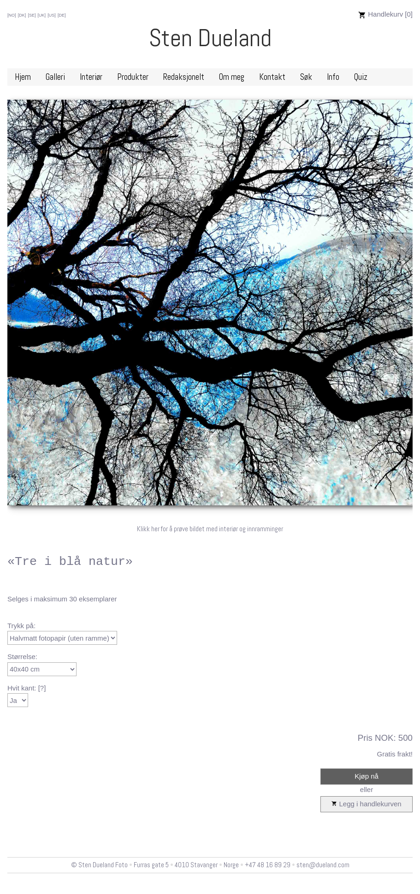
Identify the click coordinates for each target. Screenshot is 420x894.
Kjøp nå (367, 776)
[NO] (11, 15)
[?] (42, 688)
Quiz (360, 77)
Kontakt (272, 77)
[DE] (62, 15)
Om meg (231, 77)
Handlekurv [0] (385, 14)
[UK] (42, 15)
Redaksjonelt (183, 77)
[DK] (22, 15)
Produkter (132, 77)
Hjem (23, 77)
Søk (306, 77)
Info (333, 77)
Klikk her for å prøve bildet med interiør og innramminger (210, 528)
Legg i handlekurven (366, 804)
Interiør (91, 77)
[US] (51, 15)
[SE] (31, 15)
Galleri (55, 77)
